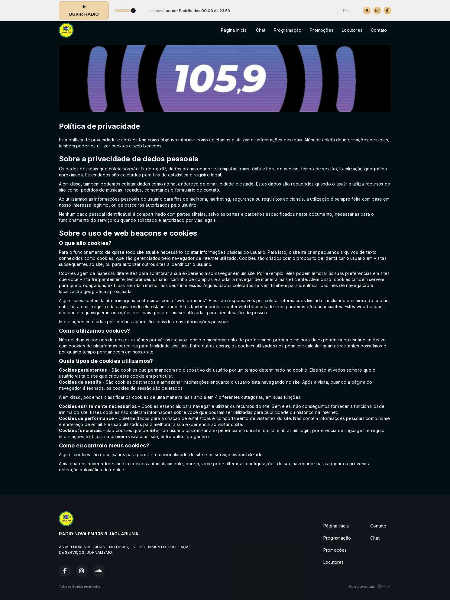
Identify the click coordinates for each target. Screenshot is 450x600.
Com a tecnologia (370, 586)
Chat (260, 30)
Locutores (352, 30)
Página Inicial (234, 30)
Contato (379, 30)
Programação (287, 30)
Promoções (321, 30)
